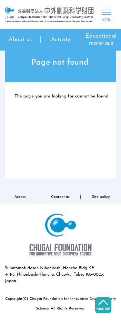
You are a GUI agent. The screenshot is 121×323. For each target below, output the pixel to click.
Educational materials (101, 39)
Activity (61, 40)
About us (20, 40)
